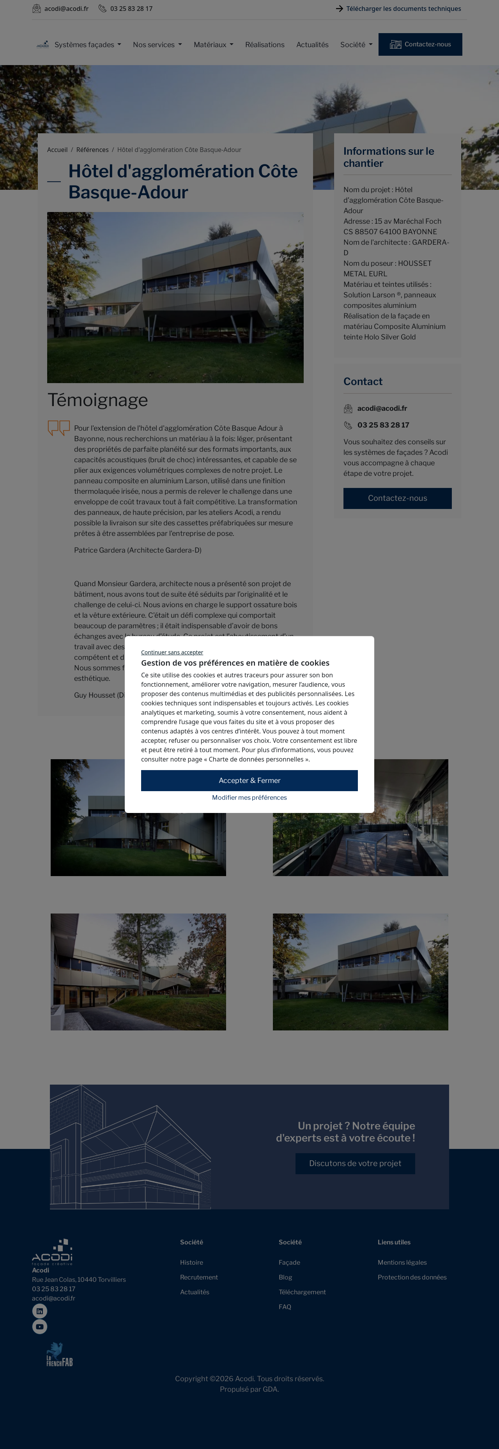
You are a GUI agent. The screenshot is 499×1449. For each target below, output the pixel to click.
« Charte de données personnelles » (256, 759)
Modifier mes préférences (249, 797)
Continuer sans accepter (172, 652)
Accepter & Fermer (250, 781)
